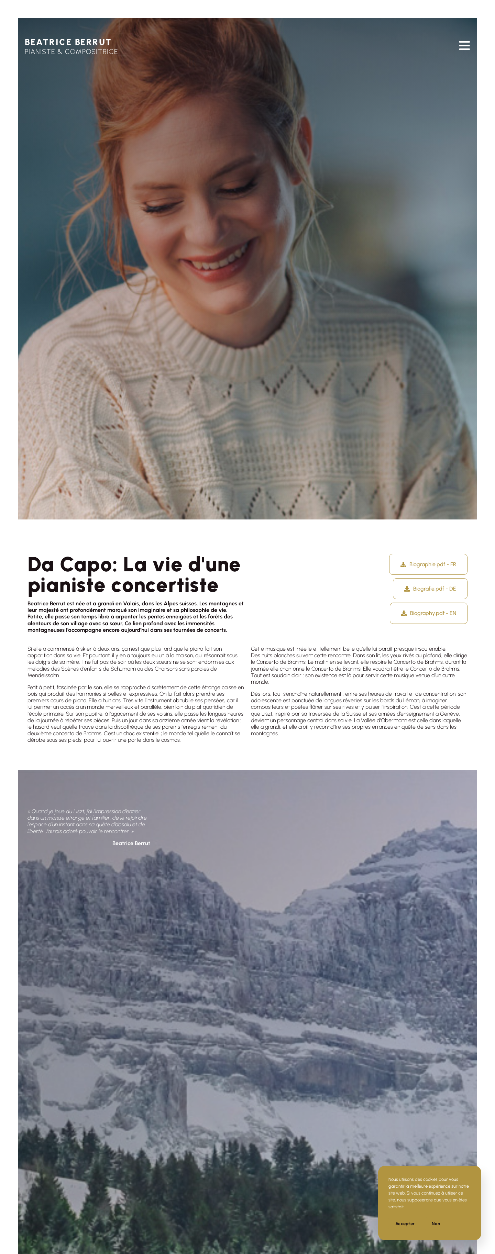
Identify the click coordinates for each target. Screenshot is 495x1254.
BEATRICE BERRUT (68, 42)
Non (436, 1223)
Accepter (405, 1223)
